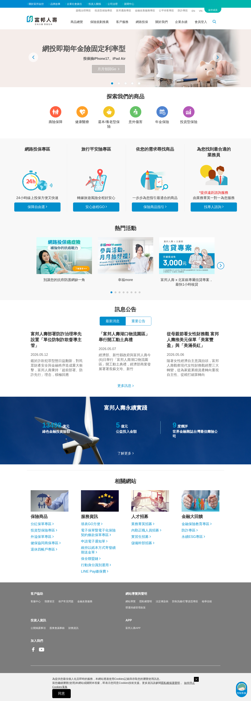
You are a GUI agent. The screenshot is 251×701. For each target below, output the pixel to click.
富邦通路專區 (123, 10)
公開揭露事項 (38, 628)
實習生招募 (140, 537)
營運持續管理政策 (136, 607)
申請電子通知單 (93, 541)
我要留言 (50, 601)
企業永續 (181, 22)
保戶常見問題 (65, 601)
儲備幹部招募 (141, 543)
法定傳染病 (162, 601)
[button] (112, 83)
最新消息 (113, 321)
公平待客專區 (166, 10)
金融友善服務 (84, 601)
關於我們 (161, 22)
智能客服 (241, 688)
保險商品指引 (155, 180)
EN (193, 10)
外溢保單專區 (41, 537)
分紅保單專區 (41, 524)
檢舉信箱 (207, 601)
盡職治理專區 (83, 10)
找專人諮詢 (214, 175)
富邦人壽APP (133, 628)
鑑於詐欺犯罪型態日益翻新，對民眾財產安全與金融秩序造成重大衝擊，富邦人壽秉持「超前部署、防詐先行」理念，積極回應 (57, 354)
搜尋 (216, 22)
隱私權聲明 (145, 601)
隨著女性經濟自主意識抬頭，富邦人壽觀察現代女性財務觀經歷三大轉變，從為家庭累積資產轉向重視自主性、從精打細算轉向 (193, 354)
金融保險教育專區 (195, 524)
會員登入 (201, 22)
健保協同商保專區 (44, 543)
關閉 (196, 679)
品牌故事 (55, 4)
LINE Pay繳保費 (93, 571)
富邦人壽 (42, 20)
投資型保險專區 (103, 10)
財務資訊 (73, 628)
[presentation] (33, 57)
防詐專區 (183, 10)
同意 (61, 693)
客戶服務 (122, 22)
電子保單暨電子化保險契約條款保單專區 (98, 532)
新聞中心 (129, 4)
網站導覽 (131, 601)
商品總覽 (77, 22)
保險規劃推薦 (99, 22)
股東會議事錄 (57, 628)
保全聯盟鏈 (89, 559)
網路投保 (142, 22)
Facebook (33, 652)
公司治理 (113, 4)
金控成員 (212, 10)
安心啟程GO (96, 180)
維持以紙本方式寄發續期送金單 (98, 550)
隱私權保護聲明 (170, 682)
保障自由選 (36, 207)
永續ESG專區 (192, 537)
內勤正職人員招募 (145, 530)
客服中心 (36, 601)
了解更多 (124, 453)
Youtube (41, 652)
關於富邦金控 (36, 4)
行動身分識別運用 (95, 565)
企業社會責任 (74, 4)
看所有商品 (37, 180)
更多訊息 (124, 386)
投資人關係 (94, 4)
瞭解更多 (109, 69)
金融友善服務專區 (145, 10)
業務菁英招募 (141, 524)
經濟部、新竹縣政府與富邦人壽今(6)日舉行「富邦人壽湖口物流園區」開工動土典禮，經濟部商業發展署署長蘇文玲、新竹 (125, 351)
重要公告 (138, 321)
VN (200, 10)
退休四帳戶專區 (43, 549)
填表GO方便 (90, 524)
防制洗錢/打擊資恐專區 (185, 601)
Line (50, 650)
